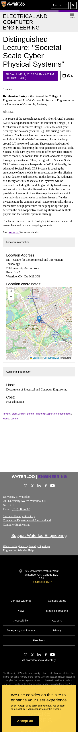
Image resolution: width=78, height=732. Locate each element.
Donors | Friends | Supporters (42, 413)
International (64, 413)
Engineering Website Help (18, 550)
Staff (14, 413)
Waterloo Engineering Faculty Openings (26, 546)
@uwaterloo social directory (39, 660)
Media (6, 418)
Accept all (25, 721)
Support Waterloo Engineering (39, 535)
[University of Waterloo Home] (13, 5)
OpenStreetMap (51, 358)
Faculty (6, 413)
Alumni (22, 413)
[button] (59, 5)
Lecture (14, 418)
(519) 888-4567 (21, 509)
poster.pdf (14, 232)
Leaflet (34, 358)
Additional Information (18, 371)
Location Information (18, 242)
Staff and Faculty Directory (19, 516)
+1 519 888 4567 (41, 582)
